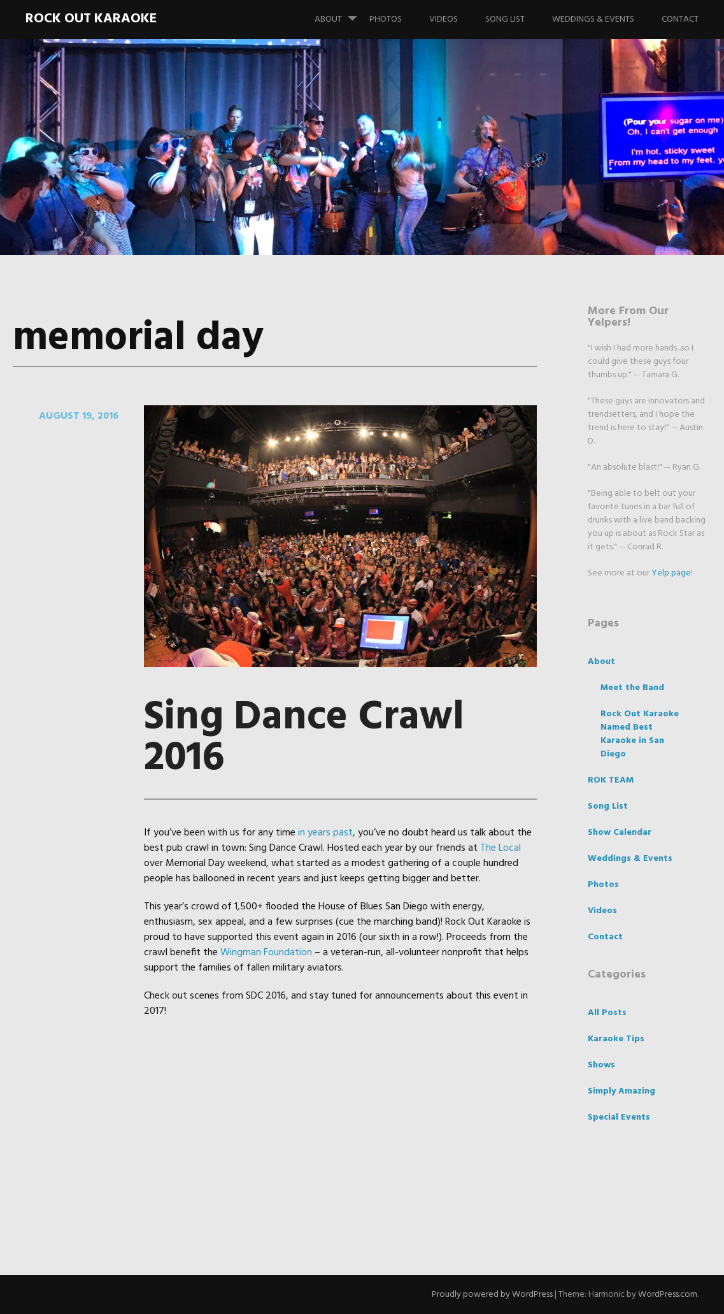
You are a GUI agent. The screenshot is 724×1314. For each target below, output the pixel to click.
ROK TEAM (611, 780)
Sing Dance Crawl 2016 (304, 738)
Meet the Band (632, 688)
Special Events (619, 1117)
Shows (601, 1065)
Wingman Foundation (266, 952)
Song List (505, 19)
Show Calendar (619, 832)
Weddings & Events (593, 19)
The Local (500, 848)
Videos (443, 19)
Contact (680, 19)
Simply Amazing (621, 1091)
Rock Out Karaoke (91, 19)
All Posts (607, 1013)
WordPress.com (667, 1294)
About (341, 13)
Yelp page (671, 573)
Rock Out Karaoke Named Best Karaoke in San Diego (639, 734)
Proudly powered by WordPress (492, 1294)
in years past (325, 833)
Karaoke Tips (616, 1039)
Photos (385, 19)
